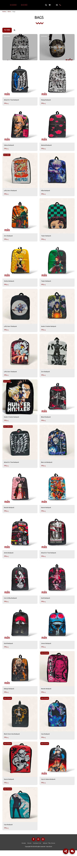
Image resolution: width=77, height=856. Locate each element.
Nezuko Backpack (10, 510)
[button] (49, 5)
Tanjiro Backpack (47, 237)
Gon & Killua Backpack (11, 602)
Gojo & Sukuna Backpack (49, 784)
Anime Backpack (9, 556)
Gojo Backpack (46, 739)
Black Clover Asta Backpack (13, 739)
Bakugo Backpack (10, 693)
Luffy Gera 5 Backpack (11, 191)
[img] (19, 79)
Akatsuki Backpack (47, 146)
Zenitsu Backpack (10, 282)
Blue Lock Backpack (48, 465)
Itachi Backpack (46, 602)
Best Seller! (7, 155)
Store (9, 11)
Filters (7, 30)
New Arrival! (7, 383)
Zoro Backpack (9, 237)
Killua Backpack (46, 191)
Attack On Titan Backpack (13, 100)
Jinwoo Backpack (47, 647)
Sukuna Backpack (10, 146)
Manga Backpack (46, 100)
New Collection (8, 429)
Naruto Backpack (47, 510)
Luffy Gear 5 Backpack (11, 328)
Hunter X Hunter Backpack (50, 328)
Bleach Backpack (47, 419)
